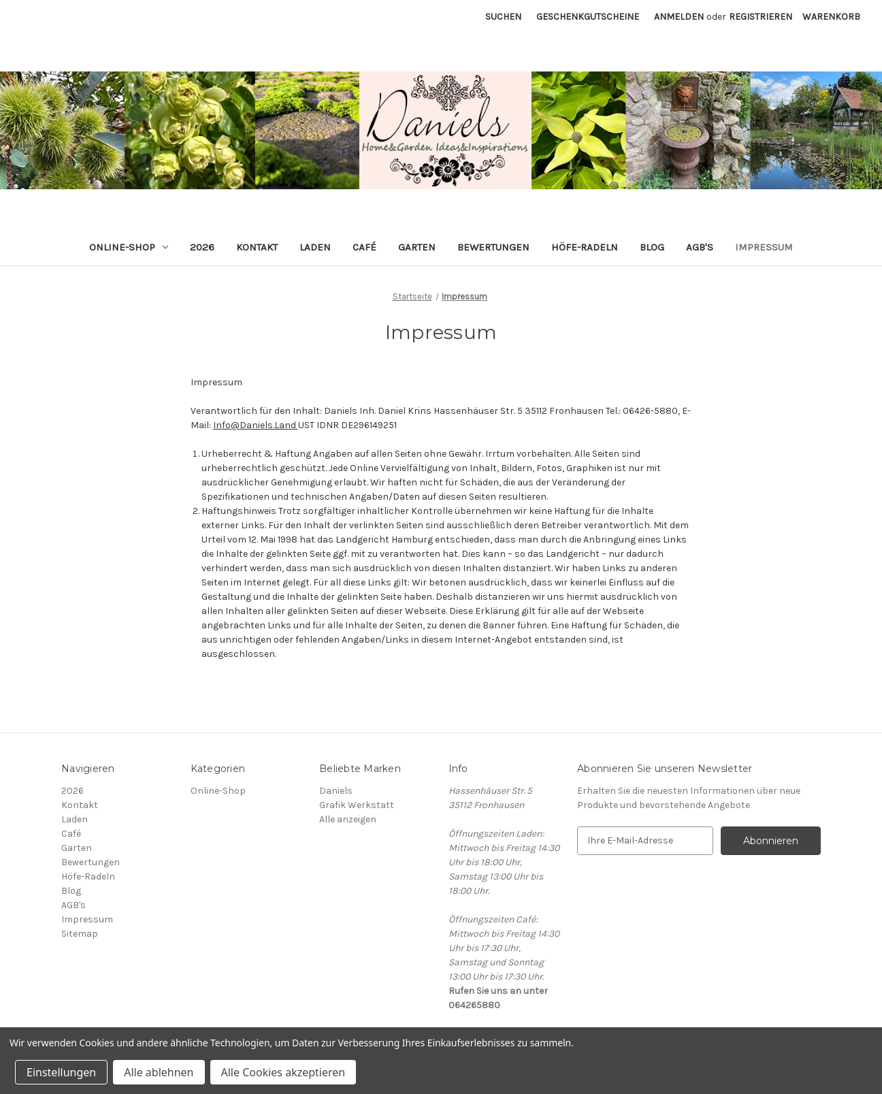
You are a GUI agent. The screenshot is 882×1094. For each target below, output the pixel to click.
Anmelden (679, 16)
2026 (202, 247)
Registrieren (760, 16)
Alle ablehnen (158, 1072)
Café (364, 247)
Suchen (503, 16)
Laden (315, 247)
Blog (652, 247)
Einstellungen (61, 1072)
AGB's (699, 247)
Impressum (764, 247)
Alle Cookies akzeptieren (283, 1072)
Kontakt (257, 247)
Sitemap (79, 933)
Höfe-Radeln (584, 247)
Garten (417, 247)
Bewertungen (493, 247)
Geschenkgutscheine (587, 16)
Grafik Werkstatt (356, 805)
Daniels (336, 791)
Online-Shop (128, 247)
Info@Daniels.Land (255, 425)
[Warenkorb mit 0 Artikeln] (831, 16)
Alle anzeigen (347, 819)
